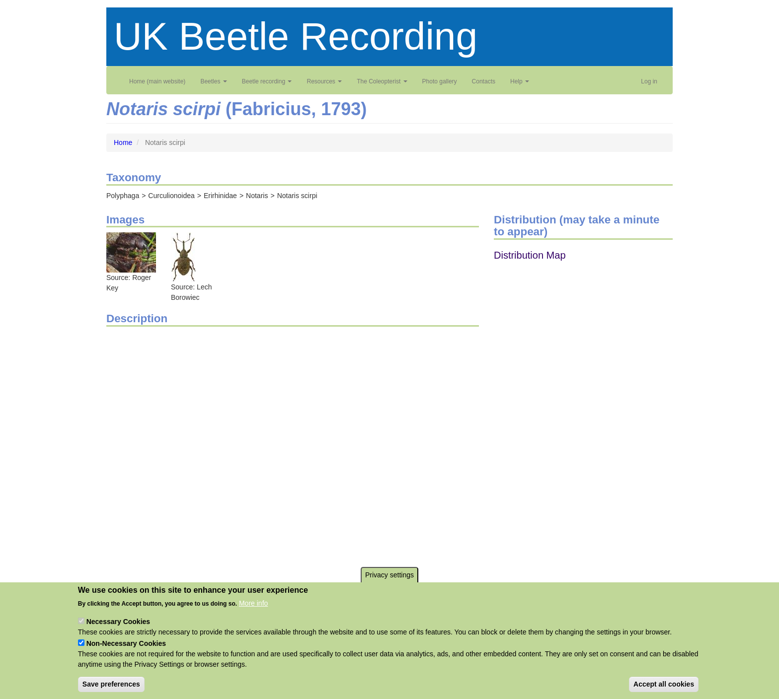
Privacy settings (389, 575)
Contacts (483, 81)
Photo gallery (439, 81)
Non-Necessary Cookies (126, 643)
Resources (324, 81)
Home (123, 142)
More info (253, 603)
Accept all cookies (663, 684)
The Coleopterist (382, 81)
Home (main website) (157, 81)
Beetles (213, 81)
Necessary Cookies (118, 622)
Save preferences (111, 684)
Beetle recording (267, 81)
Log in (649, 81)
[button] (131, 252)
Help (519, 81)
